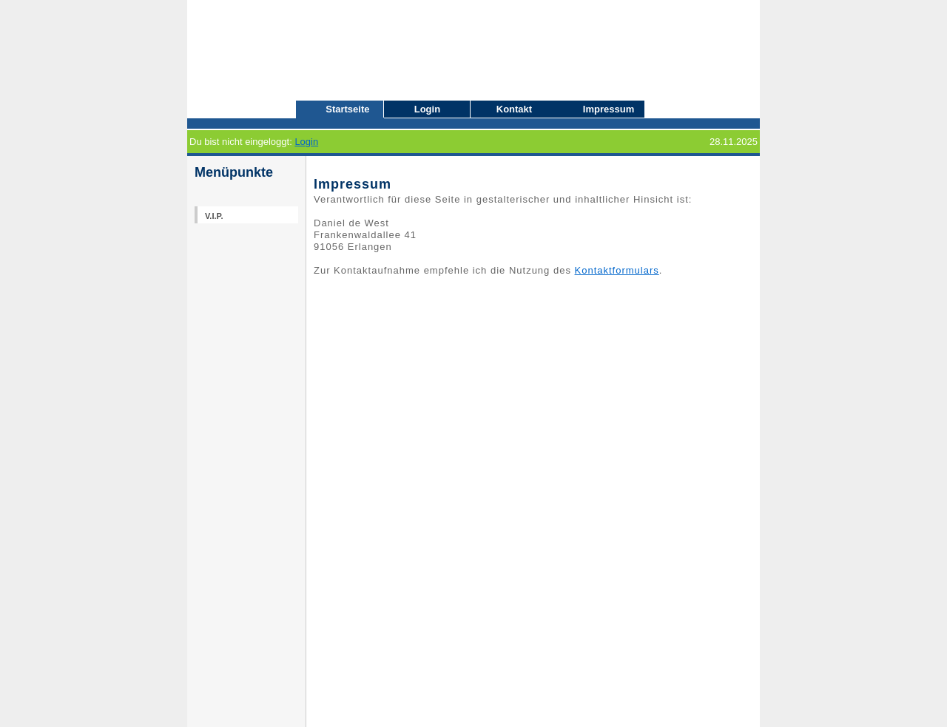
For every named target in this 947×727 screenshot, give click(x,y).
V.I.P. (214, 216)
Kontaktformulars (617, 270)
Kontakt (514, 109)
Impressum (608, 109)
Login (427, 109)
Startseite (347, 109)
